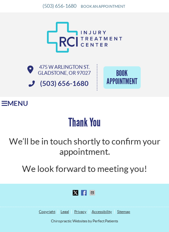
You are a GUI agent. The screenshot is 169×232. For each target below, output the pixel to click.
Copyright (47, 212)
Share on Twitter (76, 193)
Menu (15, 103)
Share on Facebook (84, 193)
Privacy (80, 212)
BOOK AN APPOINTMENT (103, 6)
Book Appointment (122, 77)
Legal (65, 212)
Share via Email (92, 193)
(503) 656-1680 (59, 6)
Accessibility (102, 212)
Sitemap (123, 212)
